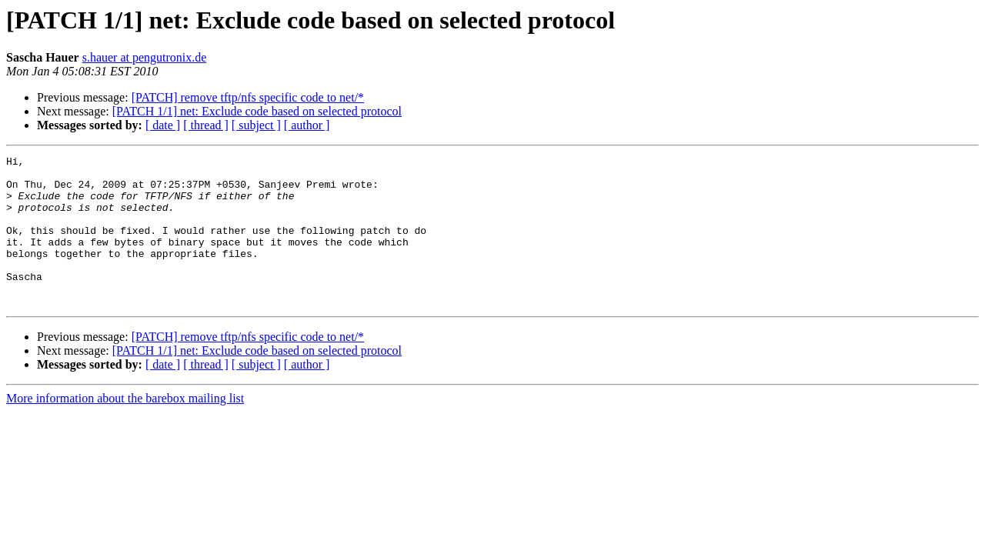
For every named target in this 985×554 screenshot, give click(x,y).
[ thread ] (206, 125)
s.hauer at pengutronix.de (144, 57)
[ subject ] (256, 125)
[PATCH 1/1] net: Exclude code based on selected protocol (257, 111)
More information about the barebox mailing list (125, 428)
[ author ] (307, 125)
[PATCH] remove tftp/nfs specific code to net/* (248, 97)
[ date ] (162, 125)
